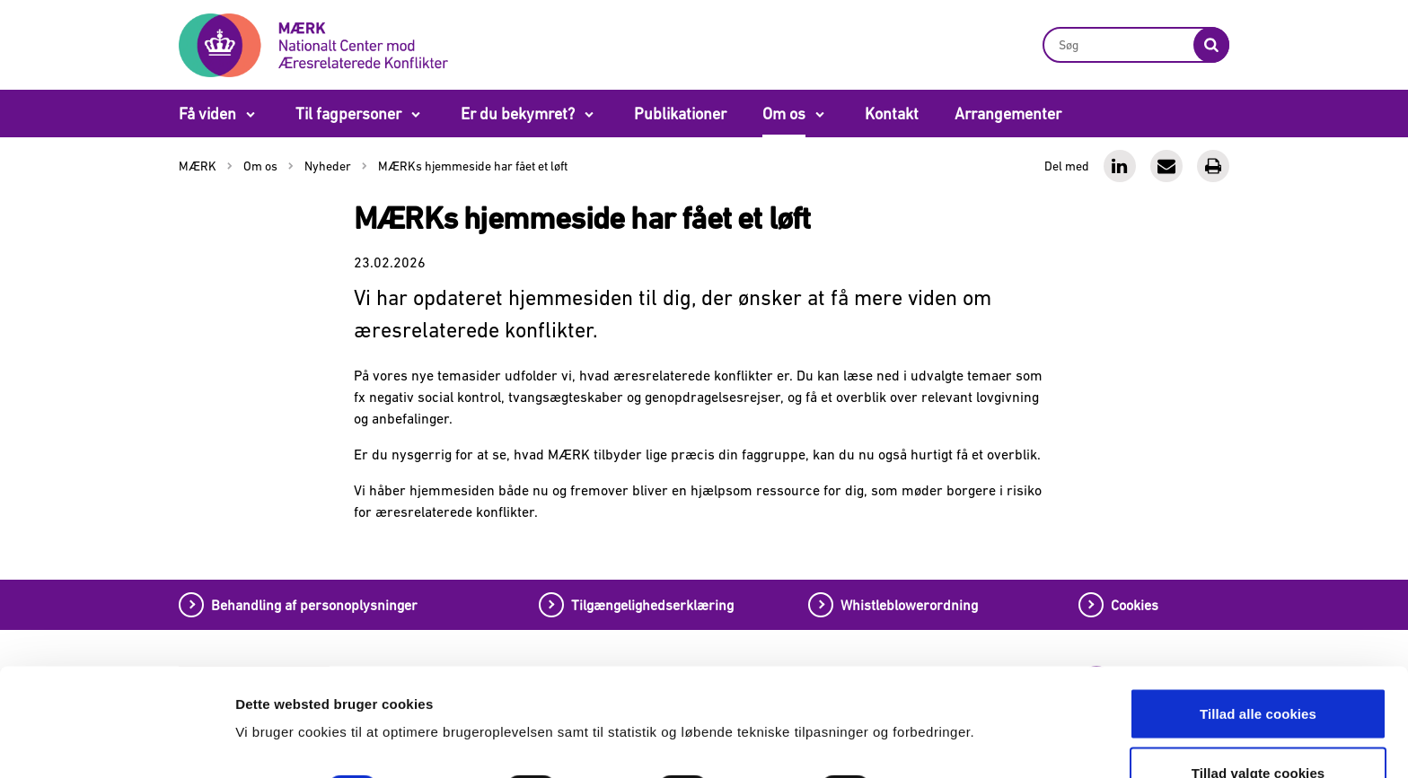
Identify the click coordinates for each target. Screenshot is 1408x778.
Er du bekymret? (518, 113)
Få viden (207, 113)
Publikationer (680, 113)
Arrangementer (1008, 113)
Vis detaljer (940, 688)
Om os (783, 113)
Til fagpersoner (348, 113)
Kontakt (892, 113)
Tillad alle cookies (1258, 612)
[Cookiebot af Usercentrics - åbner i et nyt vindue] (116, 743)
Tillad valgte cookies (1258, 671)
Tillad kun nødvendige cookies (1257, 730)
